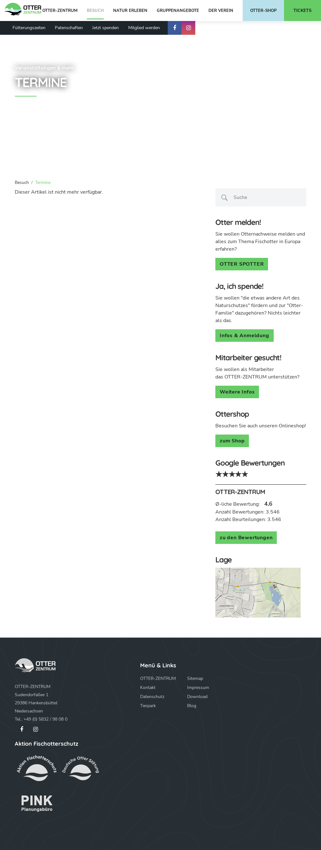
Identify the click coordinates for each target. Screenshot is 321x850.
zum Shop (232, 440)
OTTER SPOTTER (242, 264)
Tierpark (148, 706)
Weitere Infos (237, 391)
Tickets (302, 10)
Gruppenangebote (178, 10)
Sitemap (195, 678)
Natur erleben (130, 10)
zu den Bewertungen (246, 537)
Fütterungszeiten (29, 28)
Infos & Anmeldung (244, 335)
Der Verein (220, 10)
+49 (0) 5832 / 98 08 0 (45, 719)
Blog (191, 706)
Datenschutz (152, 697)
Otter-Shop (263, 10)
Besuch (95, 10)
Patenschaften (69, 28)
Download (197, 697)
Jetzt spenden (105, 28)
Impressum (198, 688)
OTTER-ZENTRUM (59, 10)
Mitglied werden (144, 28)
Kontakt (147, 688)
